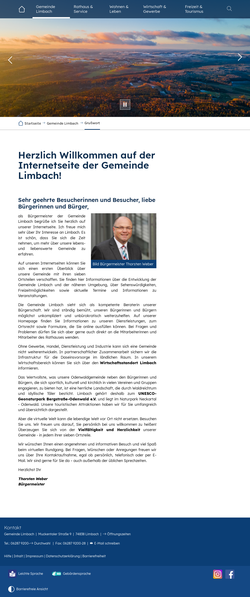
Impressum (34, 556)
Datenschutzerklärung (63, 556)
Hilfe (7, 556)
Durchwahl (42, 543)
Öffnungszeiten (119, 534)
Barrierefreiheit (94, 556)
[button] (10, 58)
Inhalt (18, 556)
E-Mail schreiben (107, 543)
